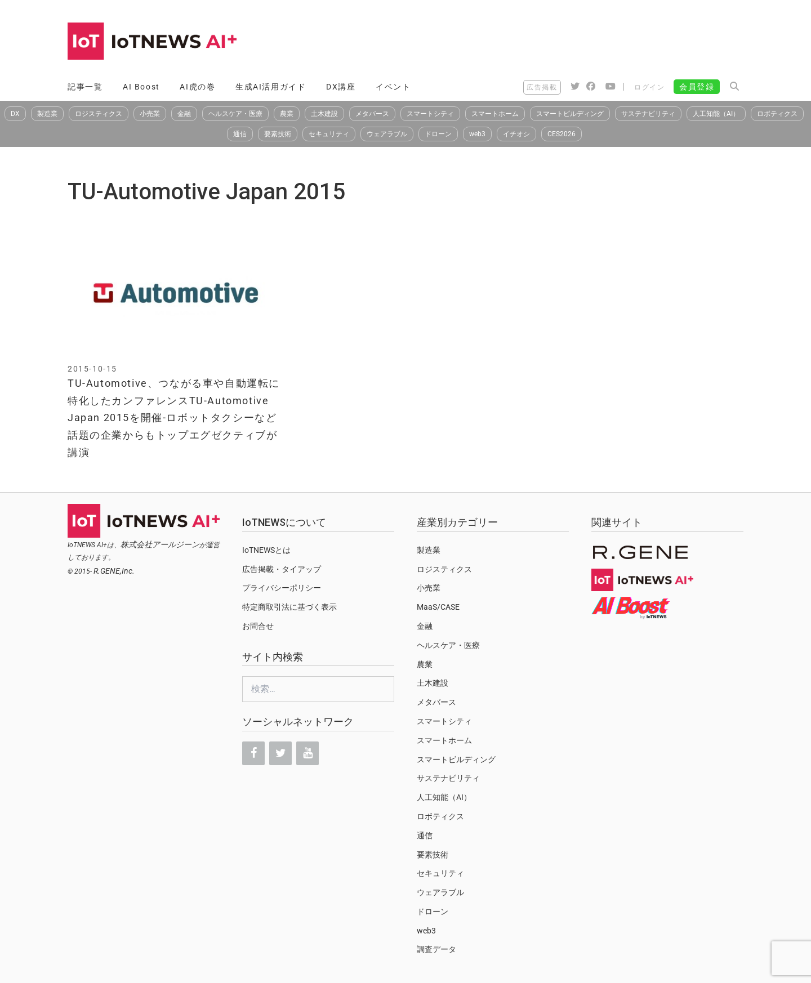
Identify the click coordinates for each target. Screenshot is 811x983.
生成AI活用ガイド (270, 86)
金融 (184, 114)
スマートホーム (495, 114)
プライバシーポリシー (281, 587)
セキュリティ (329, 134)
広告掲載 (542, 87)
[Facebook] (253, 753)
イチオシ (516, 134)
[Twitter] (280, 753)
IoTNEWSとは (266, 550)
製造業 (47, 114)
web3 (477, 134)
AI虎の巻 (197, 86)
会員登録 (696, 86)
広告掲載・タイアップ (281, 569)
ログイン (649, 87)
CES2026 (561, 134)
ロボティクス (777, 114)
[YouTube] (307, 753)
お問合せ (258, 626)
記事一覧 (85, 86)
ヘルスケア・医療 (235, 114)
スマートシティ (430, 114)
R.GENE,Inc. (114, 570)
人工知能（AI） (716, 114)
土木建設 (324, 114)
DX (15, 114)
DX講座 (340, 86)
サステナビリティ (648, 114)
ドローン (438, 134)
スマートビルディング (570, 114)
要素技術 (277, 134)
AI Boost (141, 86)
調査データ (436, 949)
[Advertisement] (538, 42)
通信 (240, 134)
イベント (393, 86)
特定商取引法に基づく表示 (289, 606)
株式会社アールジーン (160, 544)
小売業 (150, 114)
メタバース (372, 114)
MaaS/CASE (438, 606)
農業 (286, 114)
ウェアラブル (387, 134)
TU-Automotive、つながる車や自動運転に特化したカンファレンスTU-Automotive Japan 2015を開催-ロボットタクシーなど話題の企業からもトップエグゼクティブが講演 (174, 417)
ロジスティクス (98, 114)
